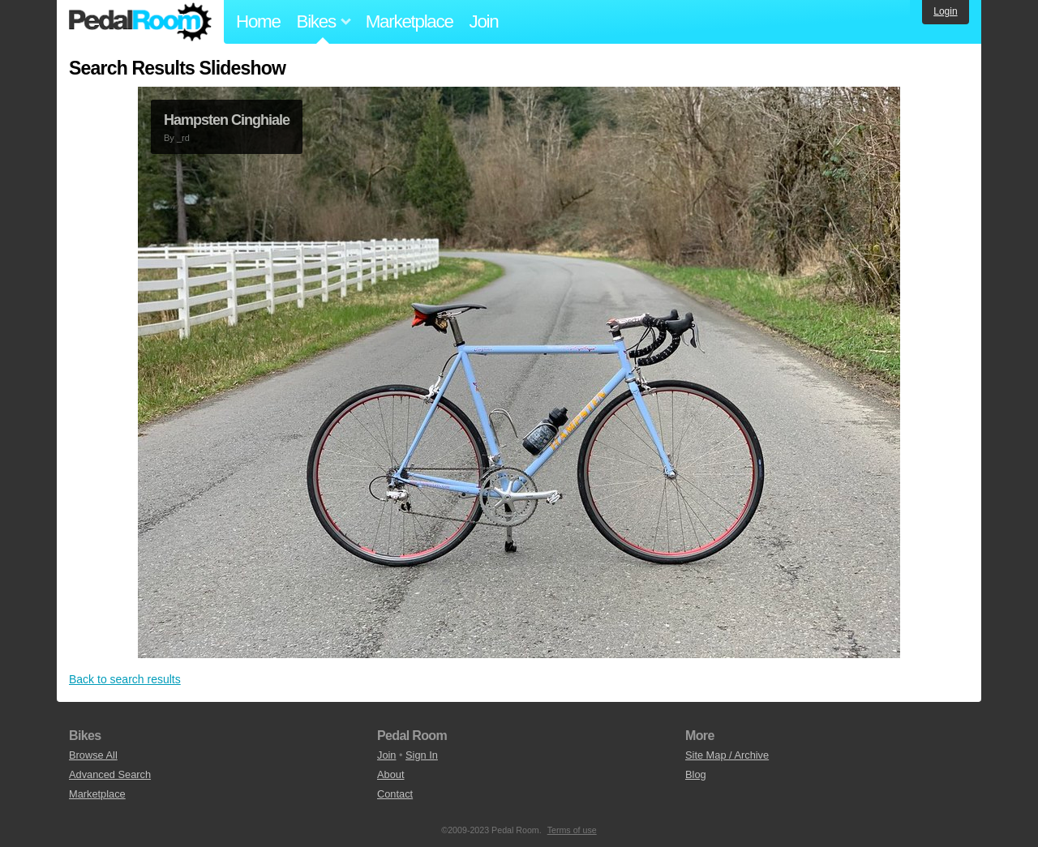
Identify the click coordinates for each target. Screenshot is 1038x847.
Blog (695, 774)
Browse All (93, 755)
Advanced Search (110, 774)
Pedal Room (140, 21)
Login (945, 11)
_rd (183, 138)
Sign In (421, 755)
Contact (395, 794)
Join (484, 21)
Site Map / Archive (727, 755)
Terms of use (572, 830)
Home (258, 21)
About (390, 774)
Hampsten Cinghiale (227, 120)
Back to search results (125, 679)
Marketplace (409, 21)
